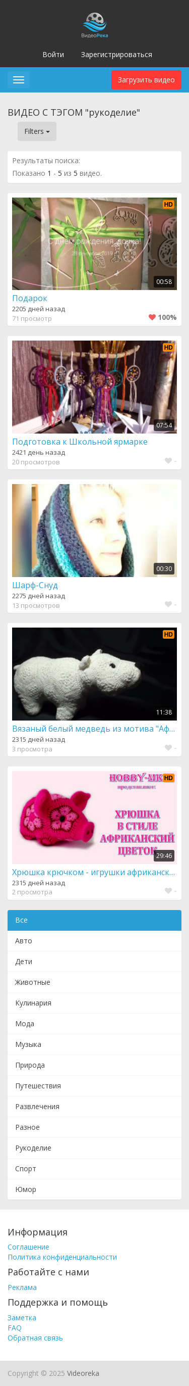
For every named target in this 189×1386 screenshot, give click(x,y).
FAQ (15, 1327)
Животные (32, 982)
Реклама (22, 1287)
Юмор (25, 1189)
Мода (24, 1023)
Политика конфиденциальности (62, 1257)
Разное (27, 1127)
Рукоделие (33, 1148)
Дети (23, 961)
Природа (30, 1065)
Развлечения (37, 1106)
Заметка (22, 1317)
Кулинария (33, 1003)
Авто (23, 940)
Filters (37, 131)
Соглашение (28, 1247)
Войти (53, 54)
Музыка (28, 1044)
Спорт (25, 1168)
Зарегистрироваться (116, 54)
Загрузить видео (146, 79)
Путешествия (38, 1085)
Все (21, 920)
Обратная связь (35, 1338)
